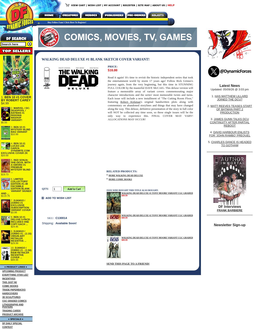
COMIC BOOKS (10, 286)
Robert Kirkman (130, 101)
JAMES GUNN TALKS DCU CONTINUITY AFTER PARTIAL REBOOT (229, 122)
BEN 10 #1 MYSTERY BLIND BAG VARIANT (20, 129)
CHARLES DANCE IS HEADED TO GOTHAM (231, 143)
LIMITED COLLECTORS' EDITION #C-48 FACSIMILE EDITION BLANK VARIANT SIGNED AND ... (16, 186)
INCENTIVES (8, 278)
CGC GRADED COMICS (14, 301)
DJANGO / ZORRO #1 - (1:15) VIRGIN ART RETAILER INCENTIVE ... (21, 236)
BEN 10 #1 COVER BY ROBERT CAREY (16, 98)
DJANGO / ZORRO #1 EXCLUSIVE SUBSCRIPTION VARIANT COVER (21, 205)
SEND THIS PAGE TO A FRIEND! (127, 263)
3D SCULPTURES (11, 297)
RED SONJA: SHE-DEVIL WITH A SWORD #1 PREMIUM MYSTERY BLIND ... (21, 166)
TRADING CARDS (11, 311)
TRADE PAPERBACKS (14, 290)
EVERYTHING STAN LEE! (15, 275)
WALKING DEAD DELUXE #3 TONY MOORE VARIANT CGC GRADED (157, 237)
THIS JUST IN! (9, 282)
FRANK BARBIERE (230, 210)
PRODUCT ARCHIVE (13, 314)
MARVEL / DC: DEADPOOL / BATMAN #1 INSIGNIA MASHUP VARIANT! (20, 114)
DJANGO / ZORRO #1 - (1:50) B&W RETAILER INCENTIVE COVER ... (21, 252)
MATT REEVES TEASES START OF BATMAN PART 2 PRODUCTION (231, 109)
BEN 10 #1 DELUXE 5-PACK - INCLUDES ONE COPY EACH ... (21, 221)
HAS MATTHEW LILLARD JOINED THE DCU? (231, 98)
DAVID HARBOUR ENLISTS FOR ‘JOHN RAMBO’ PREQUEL (229, 134)
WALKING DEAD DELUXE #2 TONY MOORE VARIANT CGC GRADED (157, 215)
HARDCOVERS (10, 293)
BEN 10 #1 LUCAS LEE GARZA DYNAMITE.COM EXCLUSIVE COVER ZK (15, 148)
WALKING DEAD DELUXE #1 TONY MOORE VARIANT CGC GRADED (157, 193)
